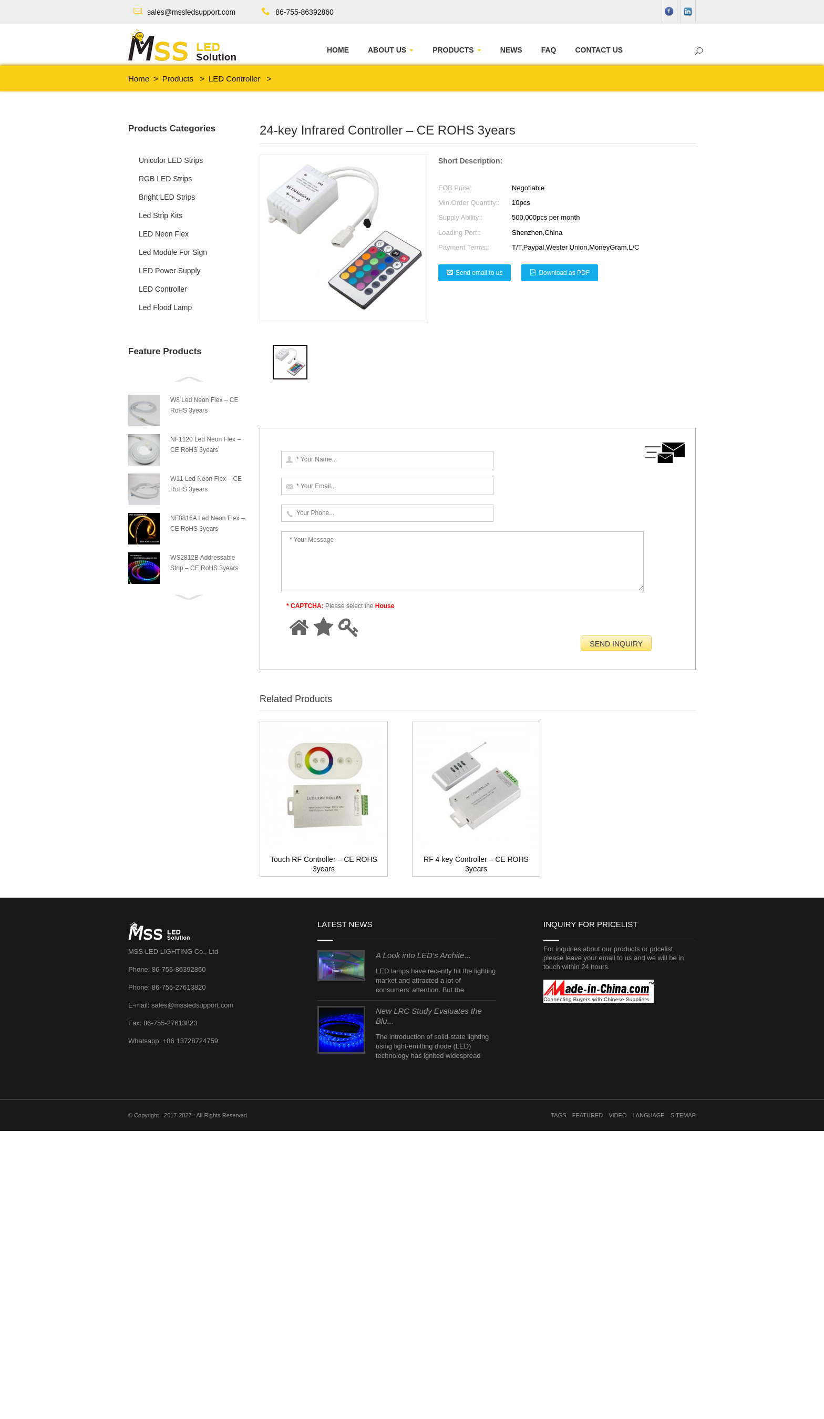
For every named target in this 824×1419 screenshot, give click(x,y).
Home (138, 78)
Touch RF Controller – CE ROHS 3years (333, 668)
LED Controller (234, 78)
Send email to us (479, 272)
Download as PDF (564, 272)
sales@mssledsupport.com (191, 12)
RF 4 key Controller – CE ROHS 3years (345, 657)
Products (177, 78)
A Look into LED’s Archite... (423, 1243)
